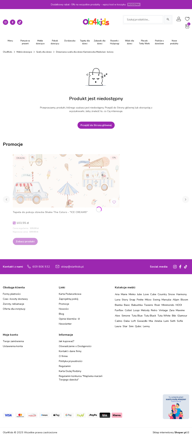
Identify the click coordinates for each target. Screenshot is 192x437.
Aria (117, 294)
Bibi (174, 315)
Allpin (176, 299)
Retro (154, 310)
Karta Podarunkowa (70, 294)
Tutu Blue (137, 315)
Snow (171, 294)
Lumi (166, 321)
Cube (153, 294)
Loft (133, 321)
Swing (156, 299)
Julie (139, 294)
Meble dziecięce (24, 51)
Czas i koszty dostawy (15, 299)
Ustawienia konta (13, 346)
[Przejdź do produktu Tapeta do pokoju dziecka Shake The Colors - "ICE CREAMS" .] (66, 180)
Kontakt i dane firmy (70, 351)
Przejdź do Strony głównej (96, 125)
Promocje (64, 304)
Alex (117, 315)
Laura (118, 326)
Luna (117, 299)
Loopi (136, 310)
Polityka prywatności (70, 361)
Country (162, 294)
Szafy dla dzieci (44, 51)
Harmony (181, 294)
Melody (145, 310)
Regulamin (65, 366)
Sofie (180, 321)
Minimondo (168, 305)
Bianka (118, 305)
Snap (132, 299)
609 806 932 (41, 267)
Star (125, 326)
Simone (126, 315)
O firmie (63, 356)
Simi (131, 326)
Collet (128, 310)
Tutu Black (150, 315)
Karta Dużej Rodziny (70, 371)
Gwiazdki (142, 321)
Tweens (148, 305)
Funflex (119, 310)
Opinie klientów (68, 319)
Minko (132, 294)
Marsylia (166, 299)
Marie (124, 294)
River (157, 305)
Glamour (182, 315)
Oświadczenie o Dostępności (75, 346)
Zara (171, 310)
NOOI (179, 305)
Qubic (138, 326)
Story (125, 299)
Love (146, 294)
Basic (127, 305)
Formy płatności (12, 294)
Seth (172, 321)
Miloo (148, 299)
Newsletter (65, 324)
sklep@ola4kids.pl (72, 267)
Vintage (163, 310)
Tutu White (164, 315)
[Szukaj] (168, 19)
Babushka (137, 305)
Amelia (158, 321)
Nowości (64, 309)
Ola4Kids (7, 51)
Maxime (180, 310)
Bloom (184, 299)
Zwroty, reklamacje (13, 304)
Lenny (146, 326)
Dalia (127, 321)
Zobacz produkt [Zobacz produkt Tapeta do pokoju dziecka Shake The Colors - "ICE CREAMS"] (25, 241)
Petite (140, 299)
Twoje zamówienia (13, 341)
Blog (61, 314)
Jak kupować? (66, 341)
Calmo (118, 321)
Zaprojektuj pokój (68, 299)
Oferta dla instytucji (14, 309)
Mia (151, 321)
